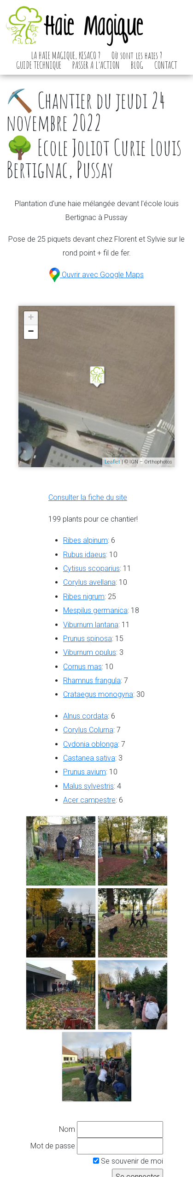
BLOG (137, 65)
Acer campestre (89, 800)
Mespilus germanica (95, 610)
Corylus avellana (89, 582)
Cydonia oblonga (90, 744)
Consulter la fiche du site (87, 497)
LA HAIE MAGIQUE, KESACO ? (65, 55)
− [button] (31, 332)
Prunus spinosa (87, 638)
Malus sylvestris (88, 786)
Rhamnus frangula (92, 680)
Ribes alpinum (85, 540)
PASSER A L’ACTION (96, 65)
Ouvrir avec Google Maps (96, 274)
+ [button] (31, 318)
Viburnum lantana (90, 624)
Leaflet (112, 462)
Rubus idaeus (84, 554)
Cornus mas (82, 666)
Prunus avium (84, 771)
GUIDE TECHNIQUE (38, 65)
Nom (67, 1129)
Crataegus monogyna (98, 694)
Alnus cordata (85, 716)
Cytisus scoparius (91, 568)
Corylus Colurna (88, 729)
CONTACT (165, 65)
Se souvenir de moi (128, 1161)
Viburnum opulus (89, 652)
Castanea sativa (89, 758)
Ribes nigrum (84, 596)
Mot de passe (52, 1145)
